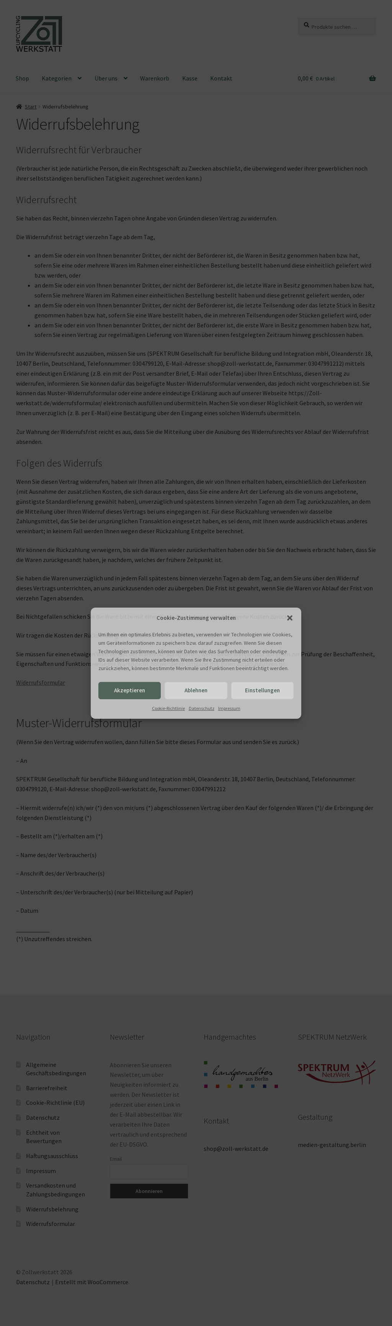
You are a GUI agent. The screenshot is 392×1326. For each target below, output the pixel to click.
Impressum (229, 708)
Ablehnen (196, 690)
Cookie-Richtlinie (168, 708)
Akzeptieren (129, 690)
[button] (290, 618)
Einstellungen (262, 690)
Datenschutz (201, 708)
